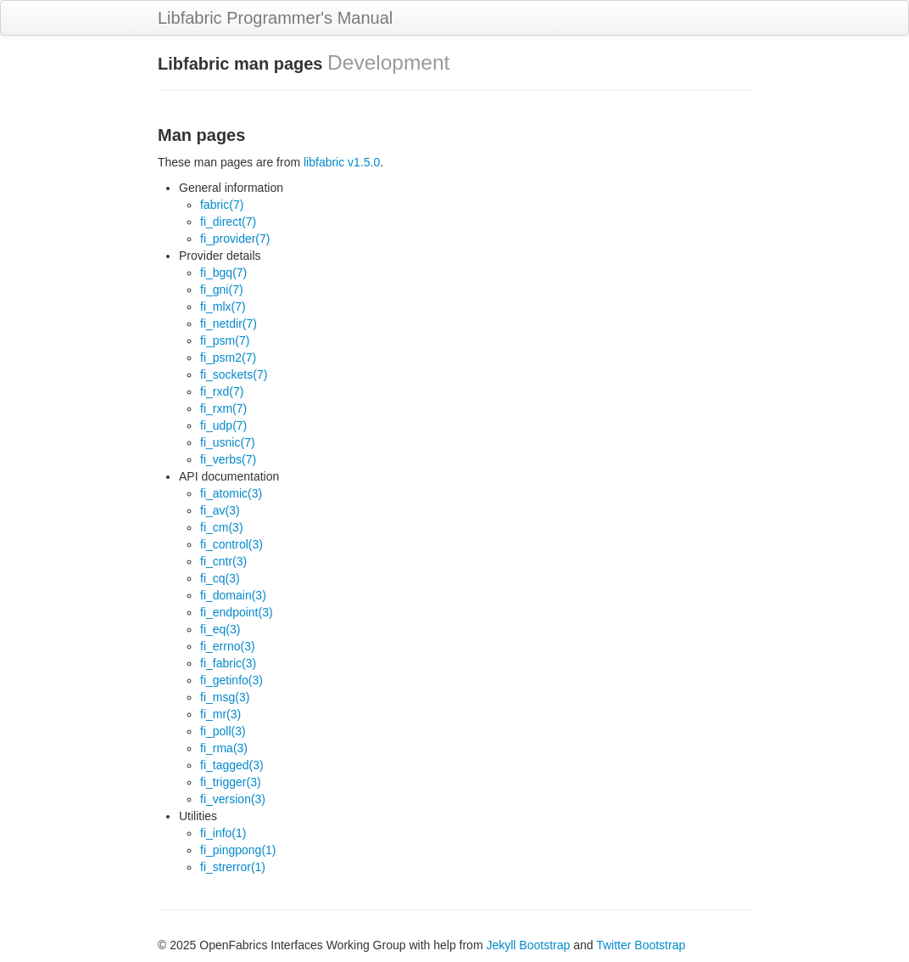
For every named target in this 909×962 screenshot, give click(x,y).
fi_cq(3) (220, 578)
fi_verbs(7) (228, 459)
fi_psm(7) (224, 340)
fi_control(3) (231, 544)
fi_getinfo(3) (231, 680)
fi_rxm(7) (223, 408)
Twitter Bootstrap (640, 945)
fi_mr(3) (220, 714)
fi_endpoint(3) (236, 612)
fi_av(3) (220, 510)
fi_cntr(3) (223, 561)
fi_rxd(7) (221, 391)
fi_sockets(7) (233, 374)
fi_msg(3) (224, 697)
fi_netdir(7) (228, 323)
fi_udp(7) (223, 425)
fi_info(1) (223, 833)
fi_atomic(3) (231, 493)
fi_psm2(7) (228, 357)
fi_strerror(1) (232, 867)
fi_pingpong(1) (238, 850)
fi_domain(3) (233, 595)
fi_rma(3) (224, 748)
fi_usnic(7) (227, 442)
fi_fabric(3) (228, 663)
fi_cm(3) (221, 527)
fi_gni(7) (221, 289)
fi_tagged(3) (232, 765)
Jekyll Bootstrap (528, 945)
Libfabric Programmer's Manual (275, 17)
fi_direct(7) (228, 221)
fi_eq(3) (220, 629)
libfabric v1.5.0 (342, 162)
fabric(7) (221, 204)
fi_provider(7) (235, 238)
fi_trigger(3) (230, 782)
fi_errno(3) (227, 646)
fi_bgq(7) (223, 272)
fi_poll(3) (223, 731)
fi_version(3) (232, 799)
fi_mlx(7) (223, 306)
